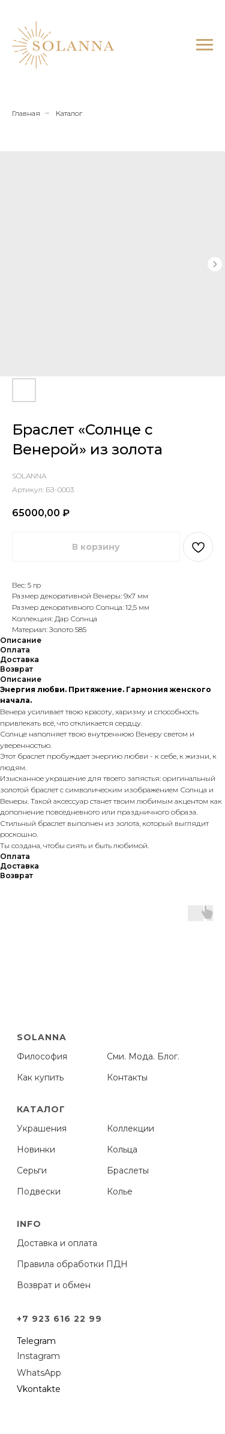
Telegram (36, 1341)
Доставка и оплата (57, 1243)
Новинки (36, 1149)
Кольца (122, 1149)
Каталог (69, 113)
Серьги (32, 1170)
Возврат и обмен (54, 1285)
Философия (42, 1056)
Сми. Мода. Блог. (143, 1056)
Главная (26, 113)
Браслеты (128, 1170)
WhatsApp (39, 1372)
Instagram (38, 1356)
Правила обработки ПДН (72, 1264)
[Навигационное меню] (204, 45)
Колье (120, 1191)
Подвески (39, 1191)
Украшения (42, 1128)
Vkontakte (39, 1389)
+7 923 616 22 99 (59, 1318)
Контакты (127, 1077)
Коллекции (130, 1128)
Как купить (40, 1077)
